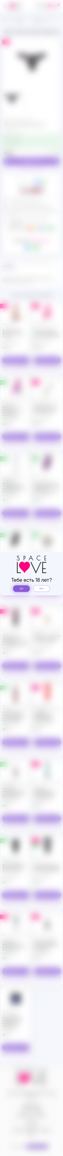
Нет (41, 588)
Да (21, 588)
